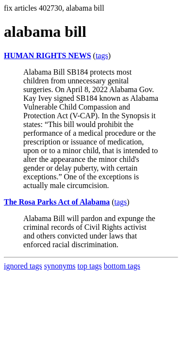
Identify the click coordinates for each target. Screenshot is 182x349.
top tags (90, 266)
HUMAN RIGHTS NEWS (47, 55)
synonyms (60, 266)
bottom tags (122, 266)
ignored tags (23, 266)
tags (102, 55)
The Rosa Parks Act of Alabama (57, 202)
